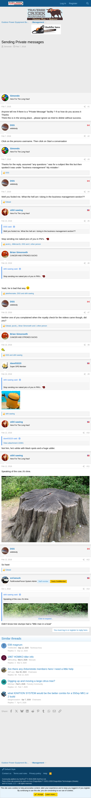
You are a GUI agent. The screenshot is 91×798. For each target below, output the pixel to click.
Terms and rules (20, 773)
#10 (88, 433)
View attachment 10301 (13, 443)
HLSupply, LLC (10, 783)
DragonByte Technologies (62, 781)
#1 (89, 107)
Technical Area (36, 648)
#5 (89, 221)
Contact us (6, 773)
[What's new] (81, 3)
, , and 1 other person (23, 244)
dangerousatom (14, 700)
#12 (88, 560)
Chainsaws (32, 672)
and (13, 355)
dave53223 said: (10, 438)
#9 (89, 374)
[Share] (85, 106)
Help (45, 773)
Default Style (8, 769)
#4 (89, 192)
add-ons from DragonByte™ (33, 781)
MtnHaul (11, 684)
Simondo (8, 46)
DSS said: (7, 227)
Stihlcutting (12, 660)
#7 (89, 312)
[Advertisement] (45, 70)
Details (75, 781)
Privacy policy (35, 773)
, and (19, 293)
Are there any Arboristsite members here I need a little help (40, 669)
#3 (89, 159)
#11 (88, 466)
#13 (88, 589)
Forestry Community (35, 684)
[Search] (87, 3)
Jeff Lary (11, 672)
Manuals (32, 660)
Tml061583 (12, 648)
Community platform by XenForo (24, 779)
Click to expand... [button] (45, 619)
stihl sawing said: (10, 269)
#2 (89, 136)
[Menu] (4, 3)
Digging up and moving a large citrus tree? (31, 681)
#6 (89, 263)
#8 (89, 345)
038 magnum (15, 644)
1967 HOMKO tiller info (21, 656)
